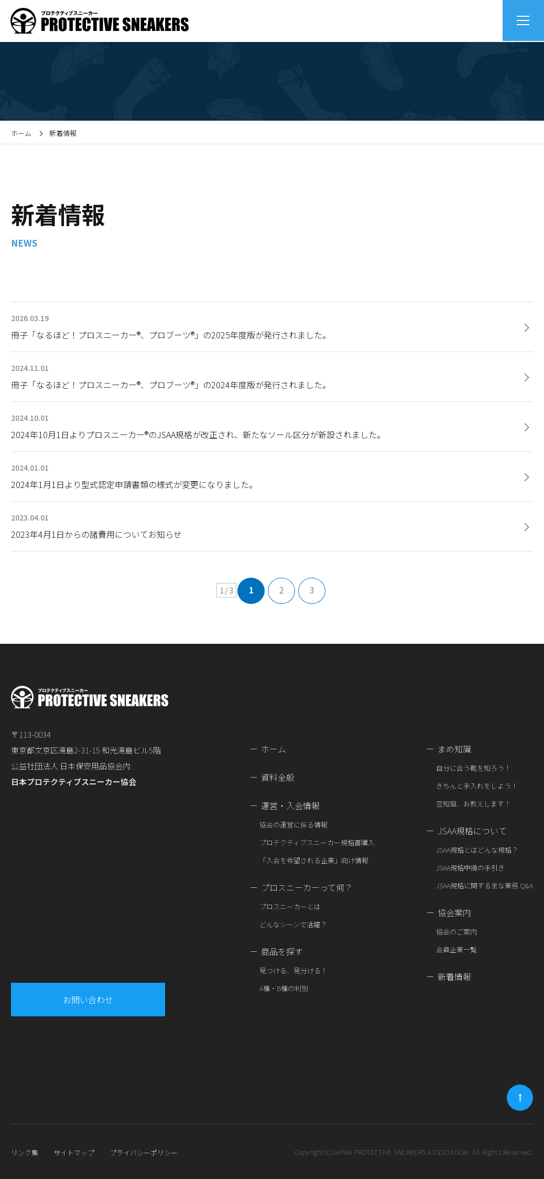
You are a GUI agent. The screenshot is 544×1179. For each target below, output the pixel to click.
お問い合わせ (88, 999)
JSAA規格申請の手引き (470, 868)
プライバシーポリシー (144, 1152)
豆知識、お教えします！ (473, 804)
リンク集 (24, 1152)
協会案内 (454, 912)
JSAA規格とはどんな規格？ (477, 850)
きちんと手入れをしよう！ (477, 786)
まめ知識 (454, 748)
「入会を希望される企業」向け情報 (313, 860)
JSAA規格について (472, 830)
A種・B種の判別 (283, 988)
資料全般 (278, 777)
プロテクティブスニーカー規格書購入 (317, 842)
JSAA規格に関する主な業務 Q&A (484, 885)
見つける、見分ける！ (293, 970)
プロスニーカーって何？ (307, 887)
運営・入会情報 (290, 805)
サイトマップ (73, 1152)
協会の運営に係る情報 (293, 825)
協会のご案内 (456, 932)
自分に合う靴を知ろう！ (473, 768)
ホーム (21, 133)
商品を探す (282, 951)
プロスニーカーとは (290, 906)
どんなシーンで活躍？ (293, 924)
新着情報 (454, 976)
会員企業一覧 (456, 949)
